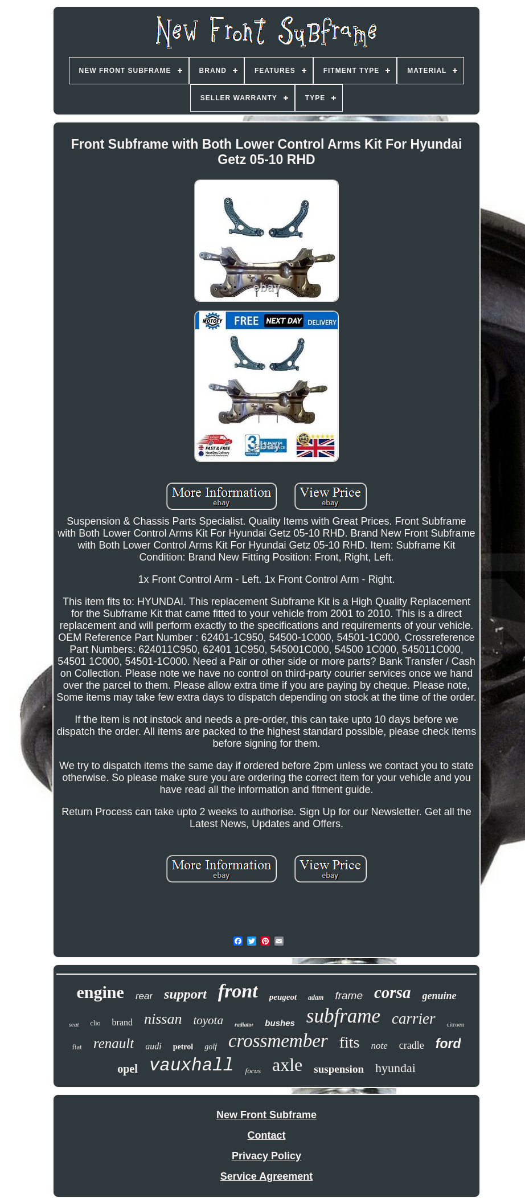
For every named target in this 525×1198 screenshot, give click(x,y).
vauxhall (191, 1066)
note (379, 1045)
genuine (439, 995)
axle (287, 1064)
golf (210, 1046)
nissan (163, 1019)
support (185, 994)
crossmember (278, 1041)
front (238, 990)
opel (127, 1068)
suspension (339, 1069)
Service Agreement (266, 1176)
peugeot (283, 996)
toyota (208, 1020)
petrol (183, 1046)
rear (144, 996)
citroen (456, 1024)
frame (349, 995)
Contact (267, 1135)
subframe (343, 1016)
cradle (411, 1045)
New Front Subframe (266, 1115)
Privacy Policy (266, 1156)
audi (153, 1046)
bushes (280, 1023)
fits (349, 1042)
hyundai (395, 1068)
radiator (244, 1024)
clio (96, 1023)
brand (122, 1022)
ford (448, 1043)
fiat (77, 1046)
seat (74, 1024)
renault (113, 1043)
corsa (392, 992)
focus (253, 1070)
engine (100, 992)
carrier (414, 1018)
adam (315, 997)
